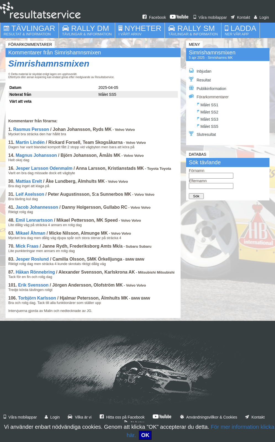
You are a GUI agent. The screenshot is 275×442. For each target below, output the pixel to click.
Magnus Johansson (36, 155)
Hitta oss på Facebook (122, 417)
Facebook (154, 17)
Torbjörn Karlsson (37, 298)
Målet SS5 (207, 126)
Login (261, 17)
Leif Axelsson (30, 194)
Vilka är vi (79, 417)
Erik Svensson (33, 285)
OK (145, 435)
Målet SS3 (207, 118)
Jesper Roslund (32, 259)
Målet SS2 (207, 111)
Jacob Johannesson (37, 207)
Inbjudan (200, 70)
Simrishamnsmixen (48, 63)
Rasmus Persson (31, 129)
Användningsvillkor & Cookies (208, 417)
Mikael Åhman (31, 233)
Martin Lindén (30, 142)
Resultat (200, 79)
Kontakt (240, 17)
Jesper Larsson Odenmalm (44, 168)
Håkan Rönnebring (35, 272)
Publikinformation (207, 88)
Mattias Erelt (29, 181)
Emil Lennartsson (34, 220)
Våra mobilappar (210, 17)
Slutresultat (202, 134)
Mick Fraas (27, 246)
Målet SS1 (207, 104)
